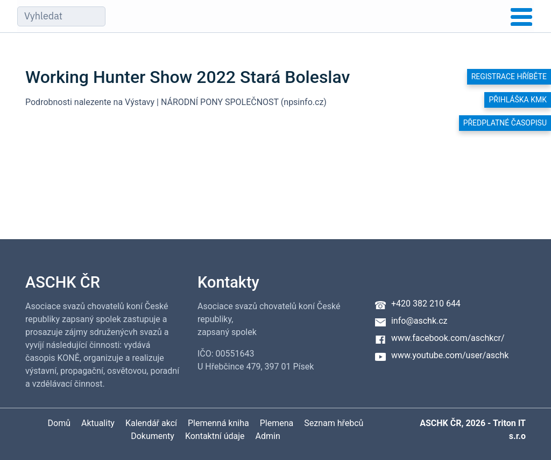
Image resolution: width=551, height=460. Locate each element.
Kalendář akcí (151, 423)
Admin (268, 436)
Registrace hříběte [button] (509, 76)
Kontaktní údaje (215, 436)
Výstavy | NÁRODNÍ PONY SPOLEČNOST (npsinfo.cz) (226, 102)
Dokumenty (152, 436)
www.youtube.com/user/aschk (449, 355)
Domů (59, 423)
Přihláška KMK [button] (518, 99)
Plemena (277, 423)
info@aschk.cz (419, 321)
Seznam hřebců (333, 423)
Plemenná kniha (218, 423)
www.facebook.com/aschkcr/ (448, 338)
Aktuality (98, 423)
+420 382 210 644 (426, 303)
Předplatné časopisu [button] (505, 123)
